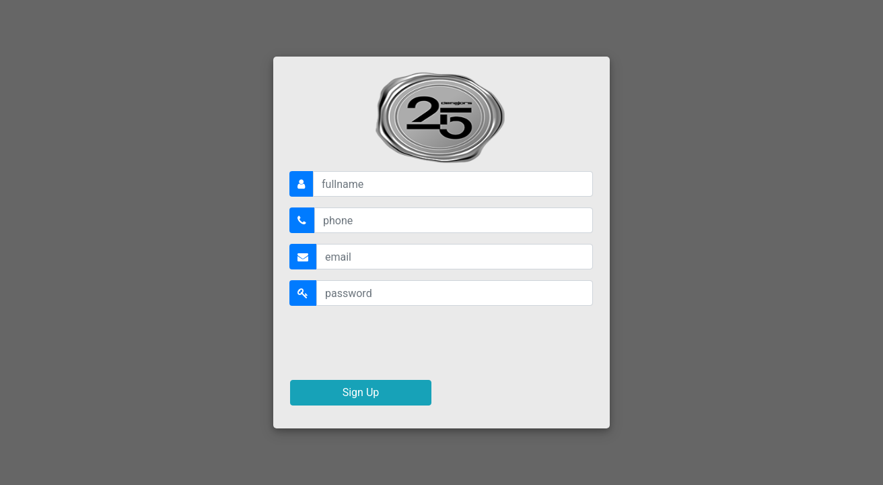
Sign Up (361, 392)
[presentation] (392, 343)
